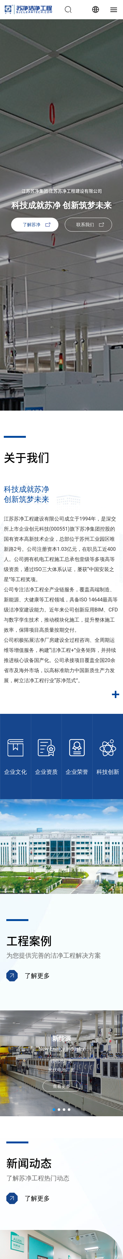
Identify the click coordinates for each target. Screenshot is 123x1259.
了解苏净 (31, 224)
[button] (54, 1109)
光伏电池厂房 (61, 1069)
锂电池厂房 (61, 1060)
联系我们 (85, 224)
